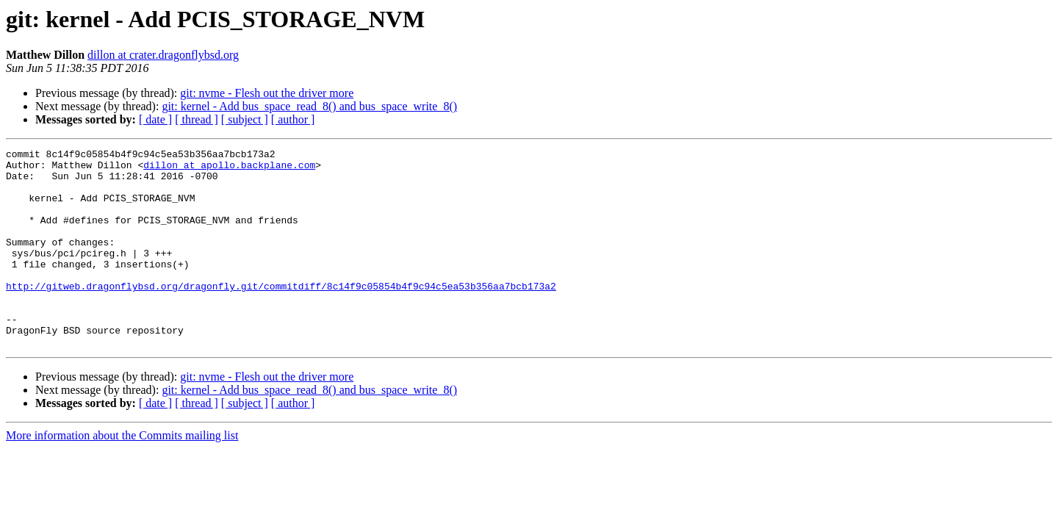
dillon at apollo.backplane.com (229, 169)
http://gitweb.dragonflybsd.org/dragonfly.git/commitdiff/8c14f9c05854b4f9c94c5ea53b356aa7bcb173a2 (281, 314)
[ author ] (293, 119)
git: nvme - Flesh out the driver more (266, 93)
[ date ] (155, 119)
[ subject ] (244, 119)
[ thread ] (196, 119)
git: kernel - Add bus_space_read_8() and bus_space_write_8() (309, 106)
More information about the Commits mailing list (122, 475)
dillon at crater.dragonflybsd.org (163, 54)
